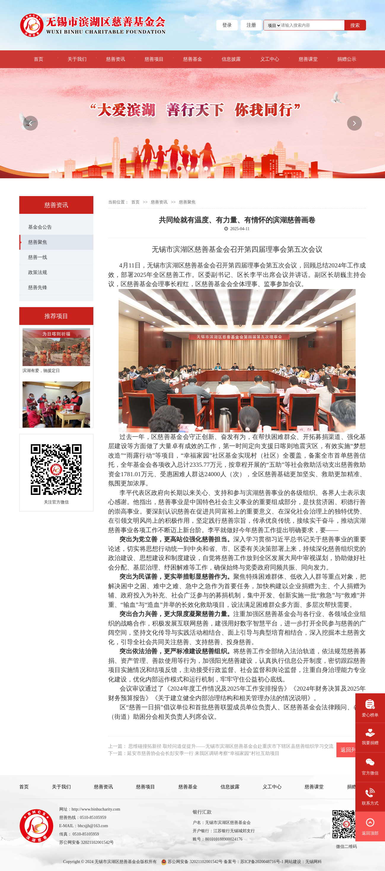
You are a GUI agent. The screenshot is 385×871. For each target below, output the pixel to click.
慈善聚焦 (37, 242)
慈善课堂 (308, 59)
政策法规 (37, 272)
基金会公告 (40, 227)
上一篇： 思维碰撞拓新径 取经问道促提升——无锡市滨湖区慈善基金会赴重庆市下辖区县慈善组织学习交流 (220, 746)
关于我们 (77, 59)
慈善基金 (192, 59)
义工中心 (269, 59)
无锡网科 (313, 861)
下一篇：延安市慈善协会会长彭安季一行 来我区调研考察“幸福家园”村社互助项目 (193, 753)
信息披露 (231, 59)
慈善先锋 (37, 287)
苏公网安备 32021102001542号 (195, 861)
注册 (251, 25)
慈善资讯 (115, 59)
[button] (30, 123)
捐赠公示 (346, 59)
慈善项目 (154, 59)
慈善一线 (37, 257)
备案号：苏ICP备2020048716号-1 (253, 861)
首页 (38, 59)
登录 (227, 25)
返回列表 (351, 750)
